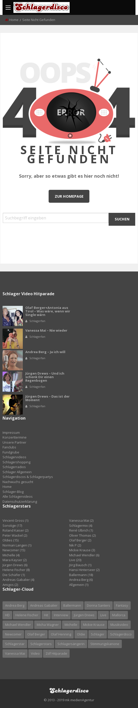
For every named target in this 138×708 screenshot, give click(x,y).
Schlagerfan (37, 321)
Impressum (11, 432)
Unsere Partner (14, 442)
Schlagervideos (14, 457)
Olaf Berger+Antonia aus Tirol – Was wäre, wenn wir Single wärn (47, 311)
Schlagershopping (16, 462)
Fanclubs (9, 447)
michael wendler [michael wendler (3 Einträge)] (18, 624)
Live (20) (75, 560)
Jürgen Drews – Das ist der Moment (47, 398)
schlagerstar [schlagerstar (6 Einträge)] (15, 644)
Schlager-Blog (13, 491)
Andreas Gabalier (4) (18, 579)
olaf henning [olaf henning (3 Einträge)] (61, 634)
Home (13, 19)
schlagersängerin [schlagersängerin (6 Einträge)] (71, 644)
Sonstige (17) (12, 525)
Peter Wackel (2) (15, 535)
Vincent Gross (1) (15, 520)
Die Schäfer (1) (14, 575)
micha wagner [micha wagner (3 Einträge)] (48, 624)
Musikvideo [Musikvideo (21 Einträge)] (119, 624)
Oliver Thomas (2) (82, 535)
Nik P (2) (75, 545)
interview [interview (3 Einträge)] (61, 615)
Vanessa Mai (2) (81, 520)
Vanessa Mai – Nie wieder (46, 330)
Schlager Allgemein (17, 472)
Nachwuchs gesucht (18, 481)
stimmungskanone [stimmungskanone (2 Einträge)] (104, 644)
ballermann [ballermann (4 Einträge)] (72, 605)
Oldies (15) (10, 540)
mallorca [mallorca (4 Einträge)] (118, 615)
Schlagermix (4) (80, 525)
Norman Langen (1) (17, 545)
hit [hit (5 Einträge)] (46, 615)
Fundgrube (11, 452)
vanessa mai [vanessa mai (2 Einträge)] (15, 653)
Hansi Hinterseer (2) (84, 569)
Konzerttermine (15, 437)
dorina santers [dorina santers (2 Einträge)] (98, 605)
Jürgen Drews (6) (15, 565)
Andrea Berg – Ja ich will (45, 352)
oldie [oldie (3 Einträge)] (81, 634)
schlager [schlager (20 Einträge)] (97, 634)
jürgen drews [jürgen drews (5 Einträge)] (84, 615)
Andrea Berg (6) (81, 579)
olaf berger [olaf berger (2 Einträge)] (36, 634)
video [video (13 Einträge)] (35, 653)
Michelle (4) (11, 555)
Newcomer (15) (14, 550)
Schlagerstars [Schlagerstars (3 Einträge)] (41, 644)
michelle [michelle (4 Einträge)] (71, 624)
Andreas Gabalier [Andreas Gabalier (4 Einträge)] (43, 605)
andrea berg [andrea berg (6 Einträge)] (14, 605)
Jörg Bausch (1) (80, 565)
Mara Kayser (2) (15, 560)
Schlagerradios (14, 467)
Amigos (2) (10, 584)
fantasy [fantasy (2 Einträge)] (122, 605)
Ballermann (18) (81, 575)
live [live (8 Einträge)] (103, 615)
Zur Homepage (69, 196)
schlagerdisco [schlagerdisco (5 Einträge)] (121, 634)
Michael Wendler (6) (84, 555)
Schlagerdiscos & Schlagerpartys (28, 476)
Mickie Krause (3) (82, 550)
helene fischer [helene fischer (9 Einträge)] (26, 615)
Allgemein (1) (78, 584)
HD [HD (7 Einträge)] (7, 615)
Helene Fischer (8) (16, 569)
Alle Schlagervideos (18, 496)
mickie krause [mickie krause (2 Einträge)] (94, 624)
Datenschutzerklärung (20, 501)
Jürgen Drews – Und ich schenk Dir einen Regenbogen (44, 377)
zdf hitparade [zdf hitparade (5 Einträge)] (56, 653)
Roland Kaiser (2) (15, 530)
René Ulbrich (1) (81, 530)
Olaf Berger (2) (80, 540)
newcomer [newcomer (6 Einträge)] (13, 634)
